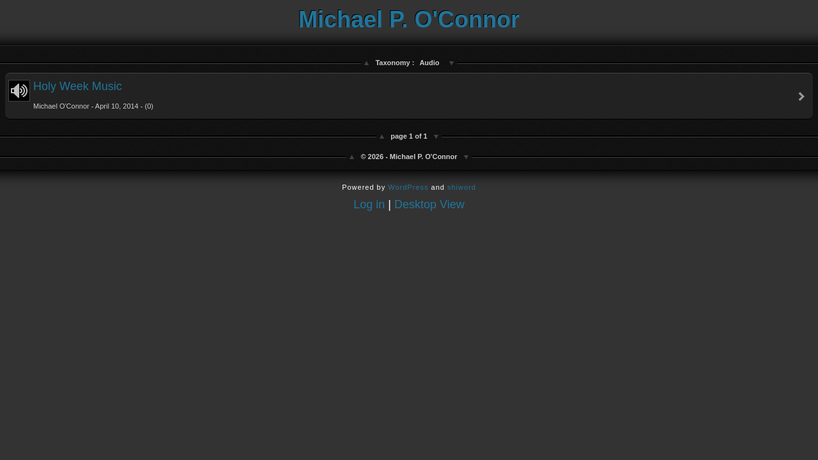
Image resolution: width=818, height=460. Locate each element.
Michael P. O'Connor (409, 19)
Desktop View (429, 204)
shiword (461, 187)
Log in (369, 204)
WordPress (408, 187)
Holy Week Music (80, 95)
